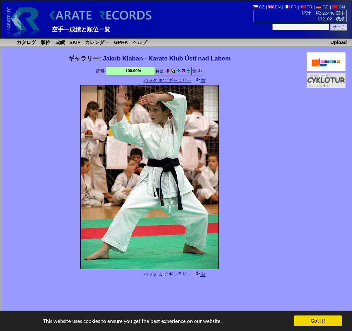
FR (291, 7)
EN (274, 7)
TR (306, 7)
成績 (59, 42)
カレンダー (96, 42)
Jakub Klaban (123, 58)
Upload (338, 42)
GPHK (120, 42)
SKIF (74, 42)
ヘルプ (139, 42)
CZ (258, 7)
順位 (44, 42)
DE (322, 7)
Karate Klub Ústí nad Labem (189, 58)
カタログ (25, 42)
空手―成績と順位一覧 (81, 29)
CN (338, 7)
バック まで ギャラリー (168, 80)
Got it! (318, 321)
